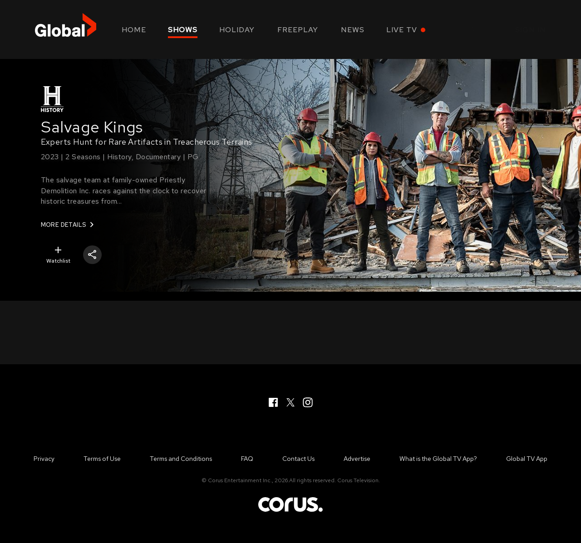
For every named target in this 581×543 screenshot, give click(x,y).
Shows (182, 29)
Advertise (357, 459)
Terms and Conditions (181, 459)
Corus (290, 504)
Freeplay (297, 29)
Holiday (237, 29)
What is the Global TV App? (438, 459)
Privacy (44, 459)
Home (134, 29)
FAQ (247, 459)
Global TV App (526, 459)
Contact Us (298, 459)
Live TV (401, 29)
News (352, 29)
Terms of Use (102, 459)
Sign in (530, 29)
